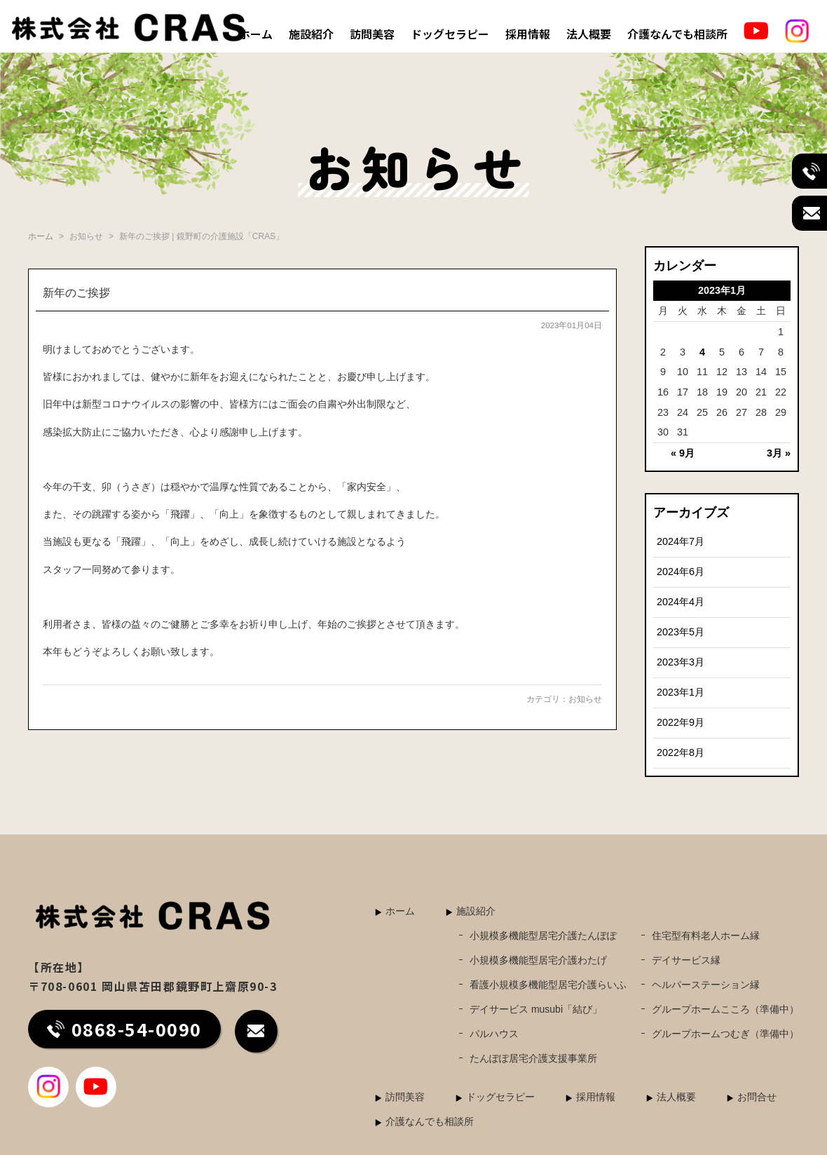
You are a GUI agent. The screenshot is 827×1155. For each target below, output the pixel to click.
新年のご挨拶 (76, 293)
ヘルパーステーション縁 (706, 984)
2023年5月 (680, 631)
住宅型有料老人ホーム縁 (706, 935)
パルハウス (494, 1033)
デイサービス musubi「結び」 (536, 1009)
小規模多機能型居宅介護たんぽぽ (543, 935)
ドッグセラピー (450, 33)
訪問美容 (372, 33)
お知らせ (585, 699)
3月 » (779, 453)
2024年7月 (680, 541)
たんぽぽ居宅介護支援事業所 (533, 1058)
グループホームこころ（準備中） (725, 1009)
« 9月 (683, 453)
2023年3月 (680, 662)
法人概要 (588, 33)
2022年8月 (680, 752)
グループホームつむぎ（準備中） (725, 1033)
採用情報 (527, 33)
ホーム (256, 33)
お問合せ (757, 1096)
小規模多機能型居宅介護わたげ (538, 960)
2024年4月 (680, 601)
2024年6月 (680, 571)
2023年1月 (680, 692)
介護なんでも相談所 (677, 33)
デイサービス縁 (686, 960)
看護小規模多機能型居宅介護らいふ (548, 984)
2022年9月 (680, 722)
